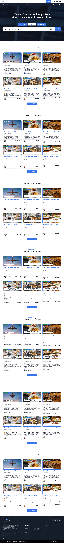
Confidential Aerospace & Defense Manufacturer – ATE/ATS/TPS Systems (12, 64)
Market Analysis (36, 528)
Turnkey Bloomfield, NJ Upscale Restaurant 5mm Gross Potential (11, 88)
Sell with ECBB (31, 24)
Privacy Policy (27, 529)
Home (28, 4)
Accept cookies (55, 541)
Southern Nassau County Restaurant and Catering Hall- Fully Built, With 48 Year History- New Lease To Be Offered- (51, 64)
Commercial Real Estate (27, 533)
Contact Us (58, 4)
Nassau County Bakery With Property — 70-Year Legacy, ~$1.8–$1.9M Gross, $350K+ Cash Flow (32, 88)
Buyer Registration (57, 1)
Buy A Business (34, 4)
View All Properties (32, 103)
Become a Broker (36, 529)
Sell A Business (41, 4)
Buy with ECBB (22, 24)
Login (48, 1)
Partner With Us (41, 24)
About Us (52, 4)
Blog (47, 4)
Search (58, 28)
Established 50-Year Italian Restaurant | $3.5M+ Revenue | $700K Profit (32, 64)
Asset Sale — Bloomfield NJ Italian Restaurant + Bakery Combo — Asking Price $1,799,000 (51, 88)
